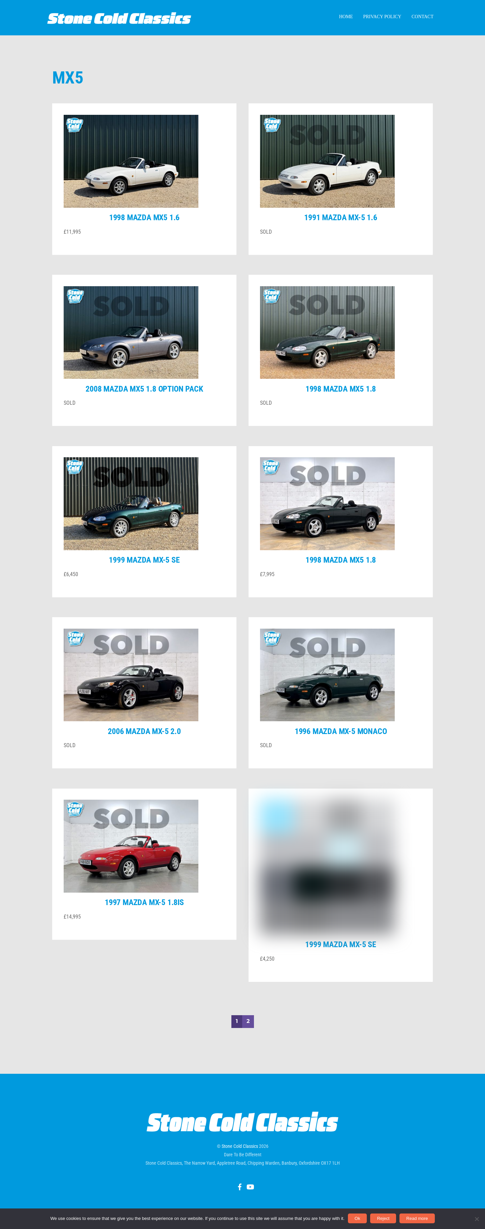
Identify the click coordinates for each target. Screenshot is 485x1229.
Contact (422, 19)
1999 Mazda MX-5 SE (144, 570)
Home (346, 19)
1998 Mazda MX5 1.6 (144, 227)
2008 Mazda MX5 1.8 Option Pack (144, 398)
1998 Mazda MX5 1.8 (340, 398)
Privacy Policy (382, 19)
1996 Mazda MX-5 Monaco (341, 741)
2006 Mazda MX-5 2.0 (144, 741)
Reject (383, 1218)
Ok (357, 1218)
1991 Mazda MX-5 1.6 (340, 227)
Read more (417, 1218)
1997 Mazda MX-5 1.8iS (144, 912)
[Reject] (476, 1219)
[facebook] (240, 1154)
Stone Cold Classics (240, 1114)
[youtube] (250, 1154)
